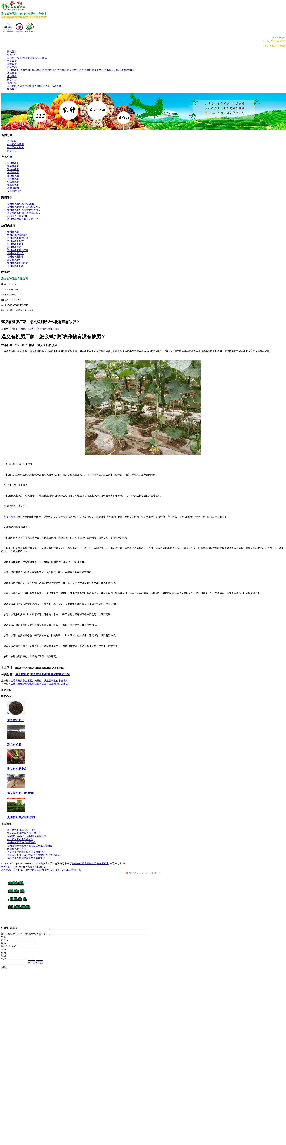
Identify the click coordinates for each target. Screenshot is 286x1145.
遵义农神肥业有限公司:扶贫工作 (24, 833)
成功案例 (12, 73)
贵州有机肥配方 (15, 241)
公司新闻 (12, 86)
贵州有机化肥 (14, 247)
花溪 (57, 869)
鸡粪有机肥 (25, 70)
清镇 (73, 869)
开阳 (78, 869)
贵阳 (33, 869)
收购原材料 (113, 70)
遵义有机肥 (36, 351)
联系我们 (22, 58)
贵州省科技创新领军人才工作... (23, 219)
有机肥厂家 (103, 863)
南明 (46, 869)
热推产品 (6, 869)
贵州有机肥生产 (15, 253)
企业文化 (32, 58)
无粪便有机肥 (126, 70)
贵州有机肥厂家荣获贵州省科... (23, 210)
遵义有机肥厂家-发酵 (20, 793)
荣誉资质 (12, 61)
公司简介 (12, 54)
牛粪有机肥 (88, 70)
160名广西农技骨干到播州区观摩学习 (26, 836)
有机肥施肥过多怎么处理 (20, 839)
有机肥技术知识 (42, 86)
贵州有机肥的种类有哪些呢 (21, 842)
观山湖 (40, 869)
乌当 (62, 869)
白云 (68, 869)
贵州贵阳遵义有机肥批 (21, 817)
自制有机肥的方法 (16, 848)
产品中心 (12, 67)
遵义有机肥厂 (14, 259)
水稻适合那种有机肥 (17, 216)
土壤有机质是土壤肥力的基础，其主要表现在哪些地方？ (40, 680)
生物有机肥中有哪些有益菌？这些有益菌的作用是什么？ (40, 683)
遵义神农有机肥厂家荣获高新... (23, 213)
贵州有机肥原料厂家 (17, 250)
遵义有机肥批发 (17, 768)
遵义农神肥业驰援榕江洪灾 (21, 830)
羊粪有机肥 (75, 70)
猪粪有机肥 (63, 70)
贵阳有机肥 (90, 863)
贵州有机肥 (13, 70)
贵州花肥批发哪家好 (17, 235)
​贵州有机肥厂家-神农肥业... (21, 203)
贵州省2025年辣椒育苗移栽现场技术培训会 (29, 845)
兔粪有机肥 (100, 70)
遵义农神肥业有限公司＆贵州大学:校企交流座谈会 (33, 855)
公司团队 (42, 58)
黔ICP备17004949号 (11, 866)
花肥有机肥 (50, 70)
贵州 (28, 869)
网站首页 (12, 51)
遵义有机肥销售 (40, 674)
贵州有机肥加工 (15, 244)
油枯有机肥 (38, 70)
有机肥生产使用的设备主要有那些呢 (26, 852)
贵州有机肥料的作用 (17, 263)
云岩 (52, 869)
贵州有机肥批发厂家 (17, 238)
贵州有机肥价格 (15, 266)
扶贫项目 (12, 79)
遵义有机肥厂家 (60, 674)
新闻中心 (12, 82)
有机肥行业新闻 (25, 86)
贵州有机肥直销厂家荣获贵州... (23, 206)
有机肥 (22, 328)
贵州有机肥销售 (15, 256)
